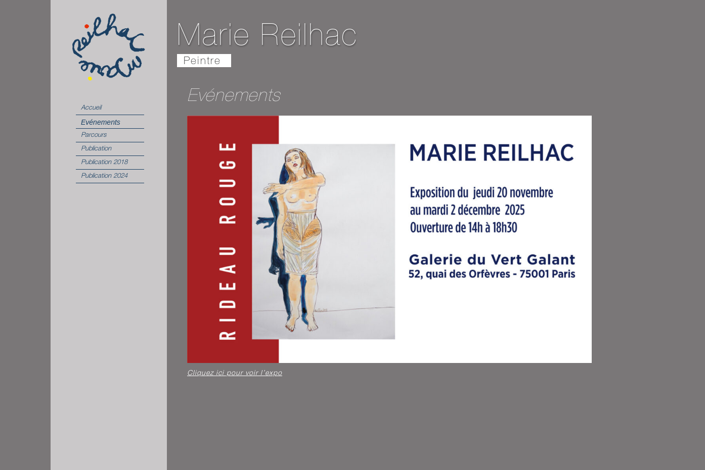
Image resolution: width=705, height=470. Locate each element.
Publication (96, 149)
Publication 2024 (104, 176)
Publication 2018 (104, 163)
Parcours (93, 135)
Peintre (202, 62)
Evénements (100, 122)
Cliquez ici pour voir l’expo (234, 373)
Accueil (91, 108)
